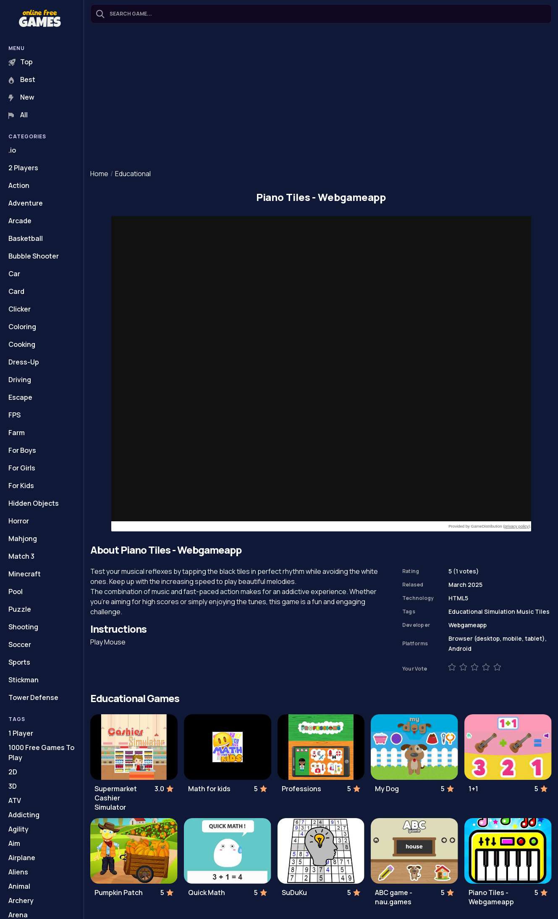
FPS (14, 415)
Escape (20, 397)
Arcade (19, 220)
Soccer (19, 644)
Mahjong (22, 538)
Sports (19, 662)
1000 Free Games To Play (41, 752)
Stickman (23, 679)
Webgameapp (467, 625)
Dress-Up (23, 362)
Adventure (25, 203)
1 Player (20, 733)
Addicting (23, 814)
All (18, 114)
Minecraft (24, 573)
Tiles (542, 611)
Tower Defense (33, 697)
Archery (21, 900)
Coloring (22, 326)
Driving (19, 379)
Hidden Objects (33, 503)
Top (20, 61)
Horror (18, 521)
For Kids (21, 485)
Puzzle (19, 609)
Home (99, 173)
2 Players (23, 167)
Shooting (23, 626)
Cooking (21, 344)
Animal (19, 886)
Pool (15, 591)
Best (21, 79)
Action (18, 185)
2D (12, 771)
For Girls (21, 468)
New (21, 97)
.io (12, 150)
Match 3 (21, 556)
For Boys (22, 450)
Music (525, 611)
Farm (16, 432)
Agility (18, 829)
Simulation (499, 611)
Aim (14, 843)
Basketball (25, 238)
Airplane (21, 857)
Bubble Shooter (33, 256)
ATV (14, 800)
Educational (133, 173)
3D (12, 786)
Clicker (19, 309)
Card (16, 291)
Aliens (18, 872)
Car (14, 273)
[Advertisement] (321, 97)
